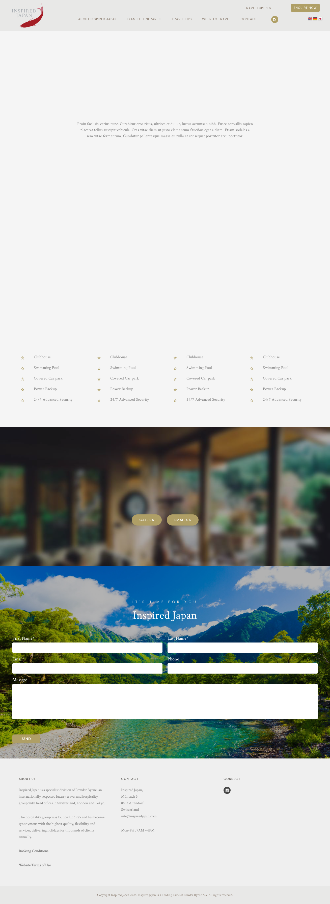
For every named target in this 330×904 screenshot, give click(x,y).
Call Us (146, 519)
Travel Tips (182, 19)
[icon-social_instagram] (276, 19)
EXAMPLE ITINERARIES (144, 19)
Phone (173, 659)
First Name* (23, 638)
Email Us (182, 519)
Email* (18, 659)
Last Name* (178, 638)
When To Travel (216, 19)
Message (19, 679)
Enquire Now (305, 8)
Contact (248, 19)
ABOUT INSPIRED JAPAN (97, 19)
